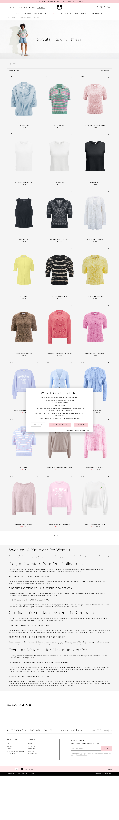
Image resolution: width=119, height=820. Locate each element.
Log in (106, 748)
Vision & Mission (32, 753)
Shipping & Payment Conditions (15, 751)
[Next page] (68, 536)
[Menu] (13, 64)
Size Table (10, 746)
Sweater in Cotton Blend (95, 467)
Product (11, 70)
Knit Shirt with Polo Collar (59, 239)
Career (30, 743)
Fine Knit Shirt (24, 125)
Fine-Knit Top (59, 182)
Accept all (81, 424)
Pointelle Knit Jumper (95, 239)
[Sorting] (105, 71)
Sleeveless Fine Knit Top (24, 182)
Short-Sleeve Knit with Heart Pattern (95, 353)
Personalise (38, 424)
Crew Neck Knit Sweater (23, 524)
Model (17, 70)
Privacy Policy (10, 773)
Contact (9, 743)
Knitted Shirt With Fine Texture (95, 125)
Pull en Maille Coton (59, 296)
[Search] (97, 7)
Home (8, 17)
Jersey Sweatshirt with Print (24, 410)
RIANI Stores (31, 748)
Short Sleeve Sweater (95, 296)
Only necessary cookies (59, 424)
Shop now (80, 1)
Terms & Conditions (82, 755)
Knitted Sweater (95, 410)
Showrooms (31, 746)
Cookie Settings (11, 753)
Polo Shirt (24, 296)
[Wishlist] (101, 7)
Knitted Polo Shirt (59, 125)
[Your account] (104, 7)
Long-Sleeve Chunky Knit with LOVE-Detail (59, 353)
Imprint (32, 773)
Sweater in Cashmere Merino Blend (59, 467)
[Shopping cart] (109, 7)
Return (9, 748)
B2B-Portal (31, 751)
